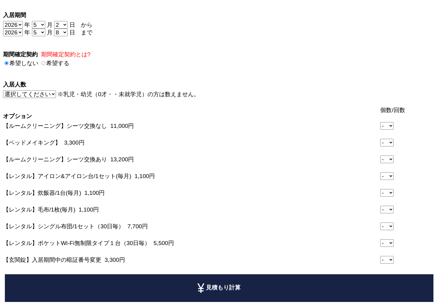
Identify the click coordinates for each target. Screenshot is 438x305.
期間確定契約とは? (66, 54)
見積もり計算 (219, 288)
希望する (57, 63)
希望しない (23, 63)
